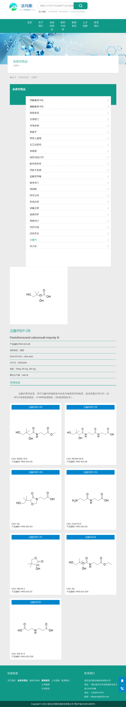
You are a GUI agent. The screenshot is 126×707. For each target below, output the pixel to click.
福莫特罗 (34, 214)
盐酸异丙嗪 (35, 176)
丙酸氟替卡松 (37, 100)
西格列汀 (34, 221)
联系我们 (96, 24)
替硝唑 (33, 189)
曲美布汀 (34, 182)
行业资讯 (46, 688)
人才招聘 (85, 24)
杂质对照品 (52, 26)
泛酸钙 (34, 77)
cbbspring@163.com (99, 696)
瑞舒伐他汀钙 (37, 157)
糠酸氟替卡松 (37, 106)
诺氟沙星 (34, 208)
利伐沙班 (34, 202)
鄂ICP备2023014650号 (84, 704)
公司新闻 (46, 684)
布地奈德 (34, 125)
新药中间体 (63, 26)
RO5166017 (63, 12)
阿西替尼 (34, 113)
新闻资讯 (74, 24)
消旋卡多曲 (35, 170)
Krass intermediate (78, 12)
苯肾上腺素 (35, 138)
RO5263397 (53, 12)
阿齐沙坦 (34, 195)
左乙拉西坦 (35, 144)
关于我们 (40, 24)
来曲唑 (33, 151)
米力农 (33, 246)
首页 (29, 22)
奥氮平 (33, 132)
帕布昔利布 (35, 163)
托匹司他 (34, 227)
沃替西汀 (34, 119)
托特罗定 (34, 233)
